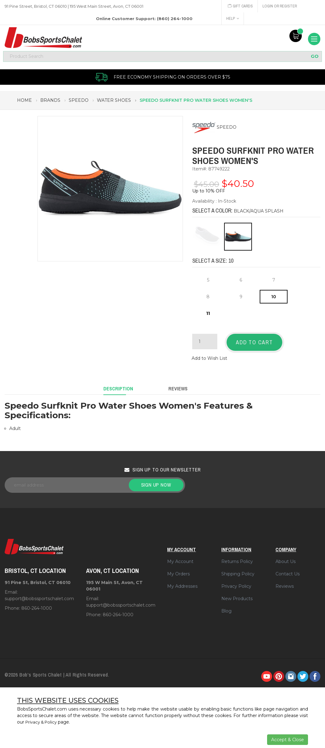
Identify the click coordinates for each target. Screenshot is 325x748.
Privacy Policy (236, 583)
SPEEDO (226, 129)
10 (273, 298)
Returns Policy (237, 558)
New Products (237, 595)
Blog (226, 607)
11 (208, 315)
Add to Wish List (209, 358)
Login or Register (281, 6)
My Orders (178, 570)
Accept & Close (287, 739)
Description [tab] (118, 386)
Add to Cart (254, 344)
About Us (285, 558)
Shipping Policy (237, 570)
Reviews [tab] (178, 386)
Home (24, 102)
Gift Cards (241, 6)
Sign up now (156, 481)
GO (314, 58)
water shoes (114, 102)
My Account (180, 558)
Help (232, 18)
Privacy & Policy (42, 722)
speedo (79, 102)
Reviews (284, 583)
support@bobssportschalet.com (39, 595)
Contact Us (287, 570)
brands (50, 102)
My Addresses (182, 583)
